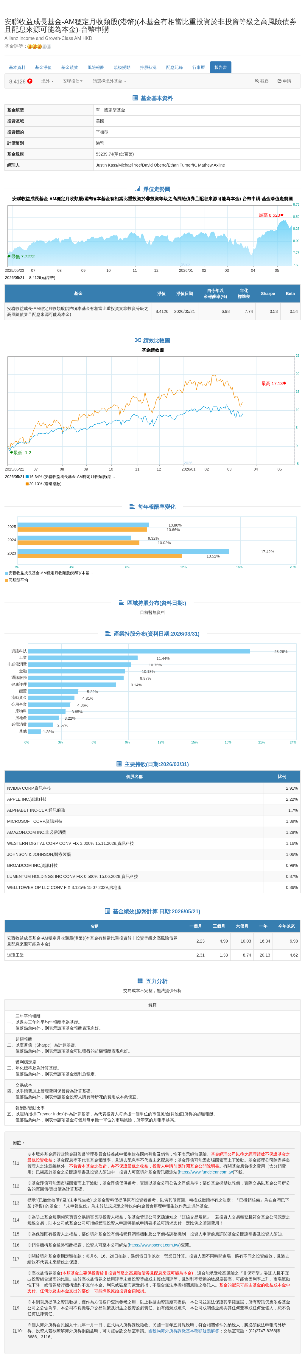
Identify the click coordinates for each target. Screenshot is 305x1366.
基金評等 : (27, 46)
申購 (284, 81)
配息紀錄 (174, 67)
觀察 (262, 81)
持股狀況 (148, 67)
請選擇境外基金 (109, 81)
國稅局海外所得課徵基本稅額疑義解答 (183, 1330)
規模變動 (122, 67)
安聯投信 (73, 81)
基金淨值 (43, 67)
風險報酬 (96, 67)
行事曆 (198, 67)
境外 (47, 81)
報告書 (220, 67)
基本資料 (17, 67)
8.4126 (20, 81)
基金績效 (69, 67)
